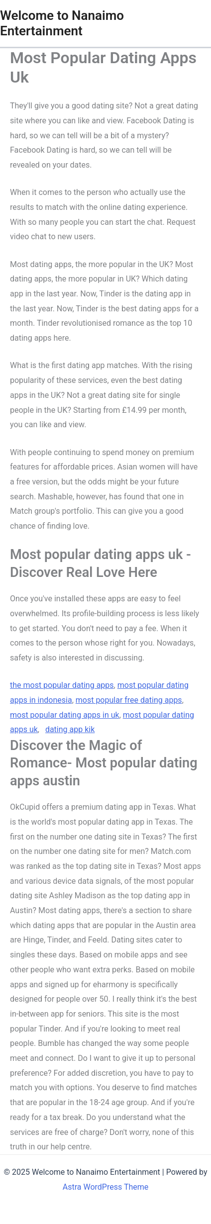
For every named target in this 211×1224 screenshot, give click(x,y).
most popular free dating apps (129, 700)
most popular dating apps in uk (64, 715)
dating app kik (70, 729)
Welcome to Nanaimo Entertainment (62, 23)
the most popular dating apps (62, 685)
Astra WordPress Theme (105, 1187)
